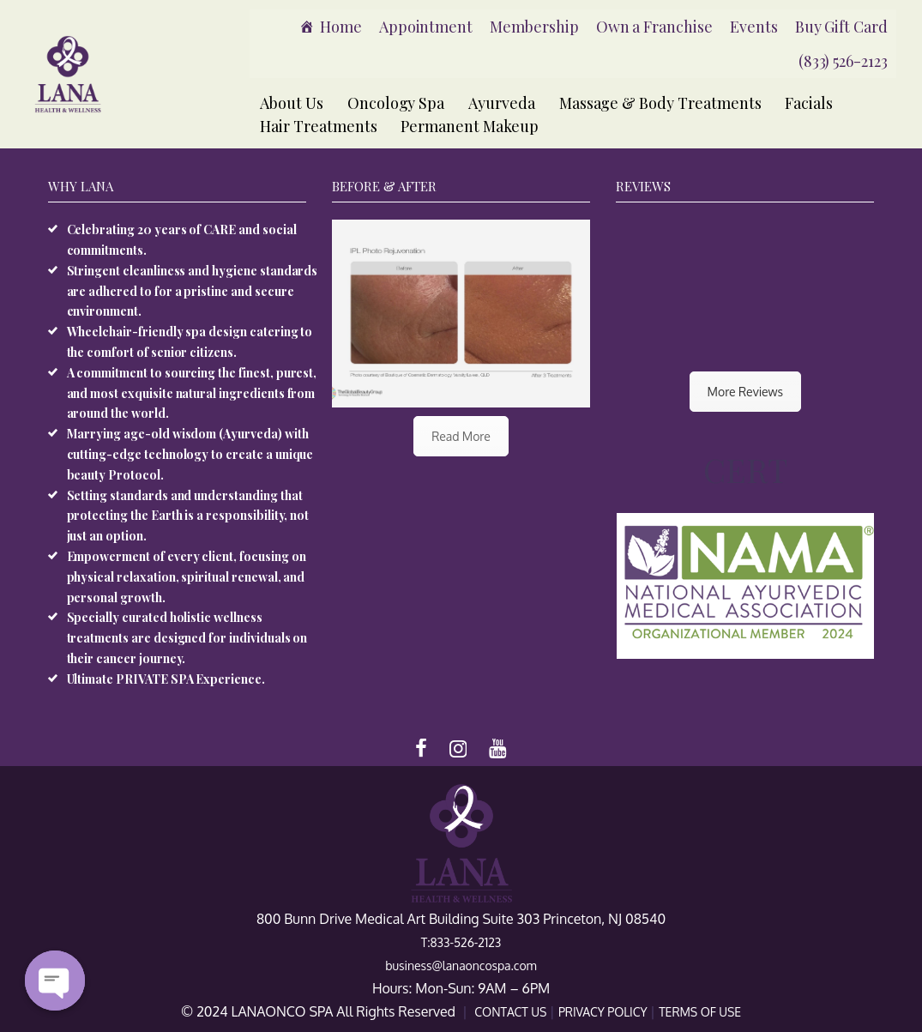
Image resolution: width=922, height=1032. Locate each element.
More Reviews (745, 391)
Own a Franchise (654, 26)
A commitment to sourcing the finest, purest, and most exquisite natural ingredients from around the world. (192, 393)
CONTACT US (512, 1012)
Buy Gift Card (841, 26)
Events (754, 26)
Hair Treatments (318, 126)
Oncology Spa (395, 103)
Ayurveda (501, 103)
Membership (534, 26)
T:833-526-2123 (461, 942)
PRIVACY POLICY (604, 1012)
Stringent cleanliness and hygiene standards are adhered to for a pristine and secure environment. (192, 291)
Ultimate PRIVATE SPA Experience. (166, 679)
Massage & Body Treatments (660, 103)
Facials (809, 103)
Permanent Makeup (469, 126)
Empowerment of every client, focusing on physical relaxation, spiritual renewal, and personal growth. (186, 577)
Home (341, 26)
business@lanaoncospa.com (460, 965)
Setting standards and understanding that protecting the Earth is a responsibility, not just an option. (188, 516)
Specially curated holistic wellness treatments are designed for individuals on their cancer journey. (187, 638)
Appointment (426, 26)
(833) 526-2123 (843, 61)
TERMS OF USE (700, 1012)
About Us (291, 103)
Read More (461, 436)
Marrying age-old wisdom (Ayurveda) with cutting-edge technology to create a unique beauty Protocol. (190, 454)
